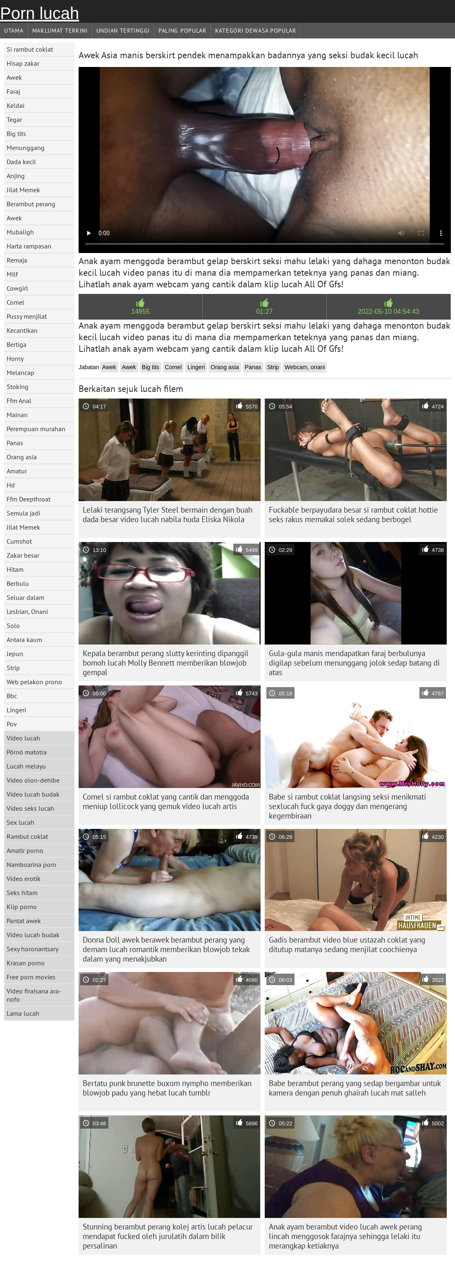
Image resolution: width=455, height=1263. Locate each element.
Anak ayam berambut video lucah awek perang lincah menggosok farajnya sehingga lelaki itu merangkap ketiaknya (345, 1236)
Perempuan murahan (36, 429)
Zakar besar (23, 555)
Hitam (15, 569)
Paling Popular (182, 30)
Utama (14, 30)
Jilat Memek (23, 190)
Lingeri (16, 710)
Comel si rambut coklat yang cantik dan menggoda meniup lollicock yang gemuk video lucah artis (166, 801)
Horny (15, 358)
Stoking (18, 386)
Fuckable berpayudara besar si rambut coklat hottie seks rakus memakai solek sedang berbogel (353, 514)
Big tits (16, 133)
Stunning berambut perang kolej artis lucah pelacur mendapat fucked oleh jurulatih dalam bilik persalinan (168, 1236)
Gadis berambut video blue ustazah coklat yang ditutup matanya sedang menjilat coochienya (347, 944)
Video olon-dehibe (33, 780)
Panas (15, 443)
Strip (13, 668)
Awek (14, 77)
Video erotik (24, 878)
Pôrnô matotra (27, 752)
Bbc (12, 696)
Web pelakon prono (34, 682)
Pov (12, 724)
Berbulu (18, 583)
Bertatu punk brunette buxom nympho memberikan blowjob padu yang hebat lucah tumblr (167, 1088)
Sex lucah (20, 822)
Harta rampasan (29, 246)
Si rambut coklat (30, 49)
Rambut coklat (27, 836)
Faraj (13, 91)
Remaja (17, 260)
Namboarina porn (31, 864)
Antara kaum (24, 639)
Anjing (16, 176)
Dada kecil (21, 162)
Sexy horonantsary (32, 949)
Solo (13, 625)
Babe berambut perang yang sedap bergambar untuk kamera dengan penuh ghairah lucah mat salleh (355, 1088)
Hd (11, 485)
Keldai (15, 105)
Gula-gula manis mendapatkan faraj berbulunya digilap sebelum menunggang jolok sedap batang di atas (354, 662)
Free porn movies (31, 977)
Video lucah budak (33, 794)
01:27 (264, 311)
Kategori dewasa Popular (255, 30)
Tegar (14, 119)
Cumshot (19, 541)
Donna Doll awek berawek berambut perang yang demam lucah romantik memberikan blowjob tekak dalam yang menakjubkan (166, 949)
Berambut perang (31, 204)
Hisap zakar (23, 63)
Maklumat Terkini (60, 30)
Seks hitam (22, 892)
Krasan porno (26, 963)
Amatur (17, 471)
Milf (12, 274)
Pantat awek (24, 921)
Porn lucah (39, 13)
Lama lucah (23, 1013)
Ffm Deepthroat (28, 499)
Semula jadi (23, 513)
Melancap (20, 372)
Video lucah (23, 738)
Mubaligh (20, 232)
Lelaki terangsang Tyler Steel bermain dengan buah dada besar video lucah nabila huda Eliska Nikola (167, 514)
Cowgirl (17, 288)
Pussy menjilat (27, 316)
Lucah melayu (26, 766)
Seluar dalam (25, 597)
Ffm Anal (19, 400)
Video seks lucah (30, 808)
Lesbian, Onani (27, 611)
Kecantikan (22, 330)
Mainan (17, 415)
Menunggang (26, 147)
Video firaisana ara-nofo (34, 995)
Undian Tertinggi (123, 30)
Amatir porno (25, 850)
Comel (15, 302)
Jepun (15, 653)
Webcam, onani (305, 367)
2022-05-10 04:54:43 (388, 311)
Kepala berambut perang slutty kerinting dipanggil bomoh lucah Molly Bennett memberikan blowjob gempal (166, 662)
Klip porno (22, 906)
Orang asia (22, 457)
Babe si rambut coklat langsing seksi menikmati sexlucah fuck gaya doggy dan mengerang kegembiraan (347, 806)
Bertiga (16, 344)
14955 (140, 311)
